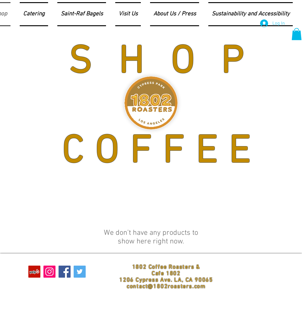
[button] (297, 34)
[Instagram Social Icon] (49, 272)
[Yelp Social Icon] (34, 272)
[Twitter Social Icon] (80, 272)
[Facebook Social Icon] (65, 272)
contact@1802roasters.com (166, 286)
